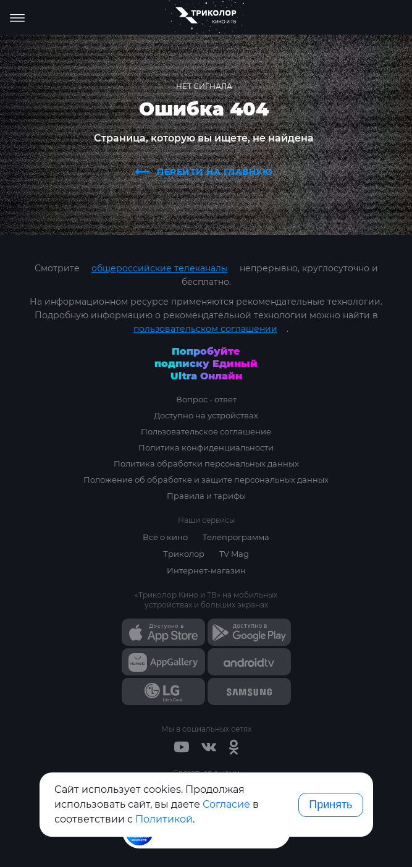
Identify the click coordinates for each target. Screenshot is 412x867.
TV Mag (234, 554)
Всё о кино (165, 537)
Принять (330, 804)
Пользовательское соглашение (206, 431)
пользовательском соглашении (205, 328)
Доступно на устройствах (206, 415)
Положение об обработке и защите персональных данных (206, 479)
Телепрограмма (236, 537)
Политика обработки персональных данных (206, 463)
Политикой (164, 819)
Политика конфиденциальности (206, 447)
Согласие (226, 804)
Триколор (183, 554)
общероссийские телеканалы (159, 268)
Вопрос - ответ (206, 399)
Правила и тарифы (206, 496)
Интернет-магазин (206, 570)
